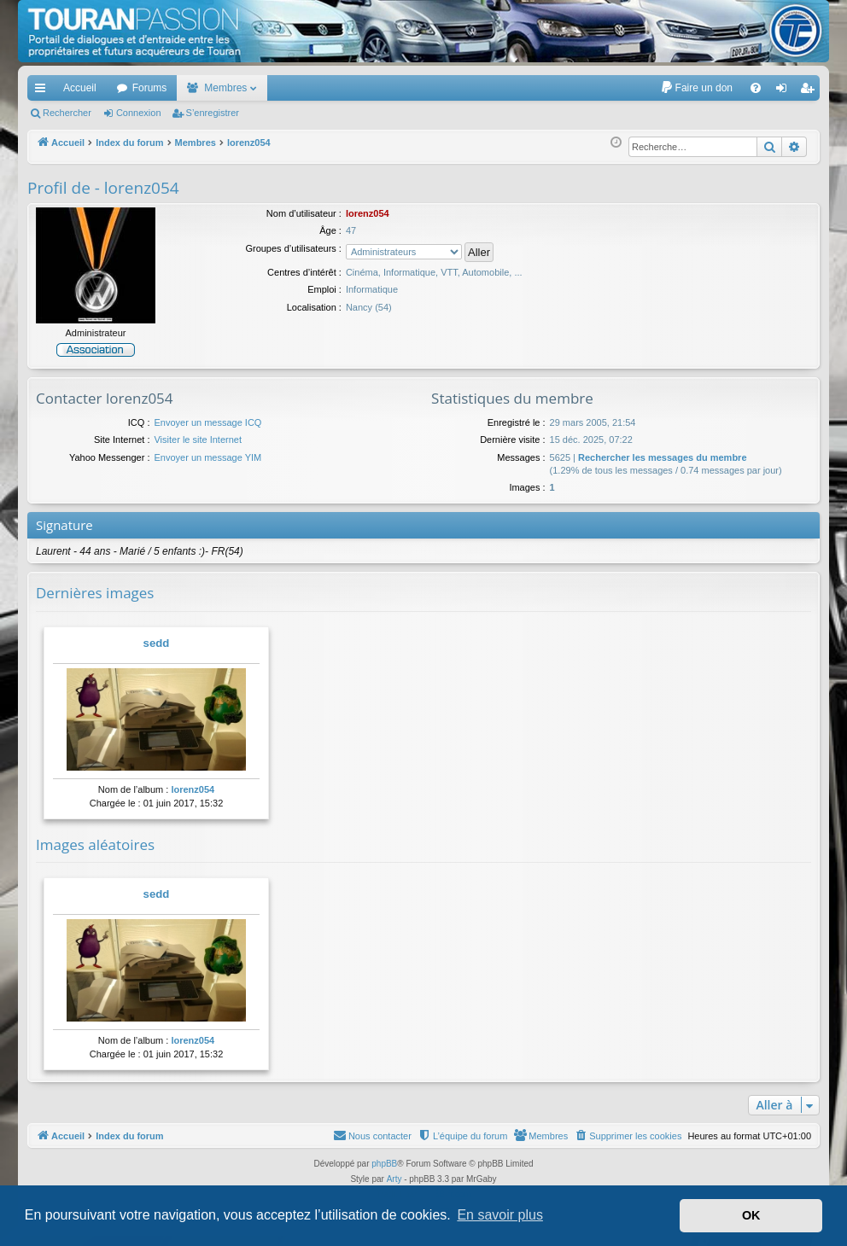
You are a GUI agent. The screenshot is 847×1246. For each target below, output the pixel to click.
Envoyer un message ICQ (207, 422)
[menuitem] (696, 88)
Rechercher (67, 113)
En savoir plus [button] (500, 1215)
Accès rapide (43, 91)
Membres (225, 88)
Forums (149, 88)
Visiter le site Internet (198, 439)
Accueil (79, 88)
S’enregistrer (212, 113)
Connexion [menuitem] (785, 91)
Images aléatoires (95, 844)
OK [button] (751, 1215)
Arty (394, 1179)
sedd (156, 643)
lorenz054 (192, 789)
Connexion (138, 113)
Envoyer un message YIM (207, 457)
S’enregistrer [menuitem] (811, 91)
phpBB (384, 1163)
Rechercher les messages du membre (662, 457)
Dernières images (95, 593)
